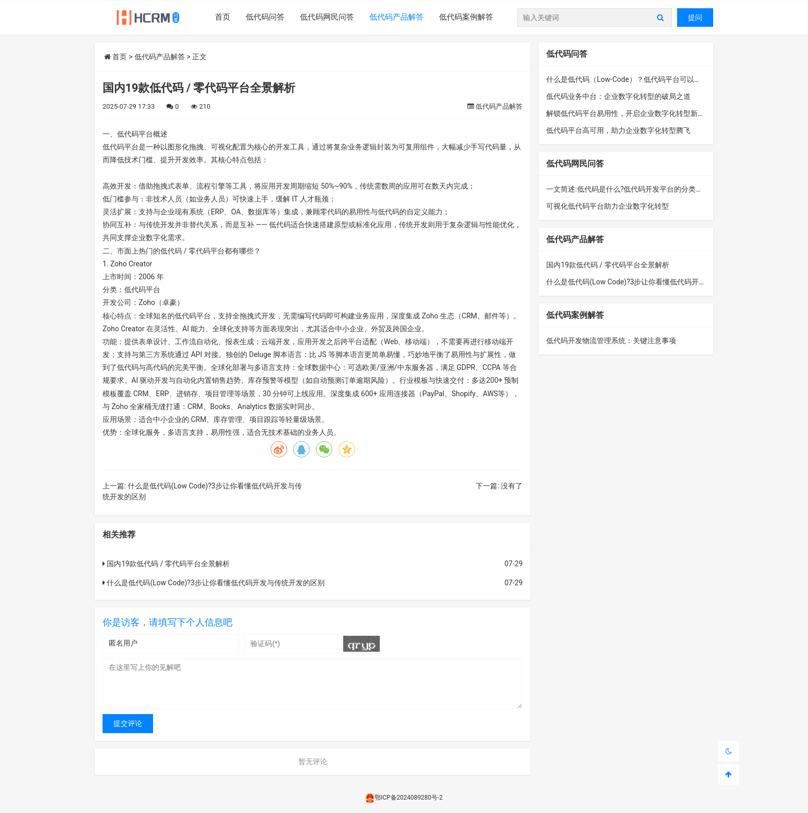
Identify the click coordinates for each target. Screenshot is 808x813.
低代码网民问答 (327, 17)
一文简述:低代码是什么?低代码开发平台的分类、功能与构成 (642, 189)
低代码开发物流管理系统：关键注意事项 (611, 340)
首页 (222, 17)
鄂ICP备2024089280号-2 (404, 797)
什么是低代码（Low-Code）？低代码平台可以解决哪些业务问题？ (652, 79)
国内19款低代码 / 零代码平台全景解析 (166, 564)
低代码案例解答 (466, 17)
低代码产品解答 (396, 17)
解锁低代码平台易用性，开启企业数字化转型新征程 (629, 113)
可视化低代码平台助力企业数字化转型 (607, 206)
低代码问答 (265, 17)
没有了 (512, 486)
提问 (695, 17)
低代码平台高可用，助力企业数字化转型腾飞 (618, 130)
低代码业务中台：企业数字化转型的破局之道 (618, 96)
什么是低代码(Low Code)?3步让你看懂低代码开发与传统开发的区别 (214, 583)
